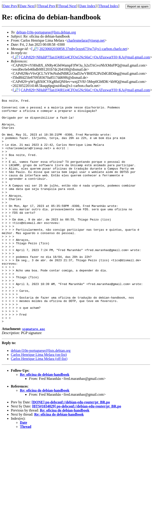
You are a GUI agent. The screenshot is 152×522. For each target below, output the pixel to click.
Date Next (27, 6)
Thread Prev (47, 6)
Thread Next (67, 6)
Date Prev (10, 6)
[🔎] (34, 49)
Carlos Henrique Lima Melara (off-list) (39, 403)
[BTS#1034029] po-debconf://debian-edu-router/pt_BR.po (76, 451)
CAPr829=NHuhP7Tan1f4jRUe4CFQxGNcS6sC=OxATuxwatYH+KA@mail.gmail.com (85, 57)
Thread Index (108, 6)
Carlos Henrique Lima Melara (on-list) (39, 399)
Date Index (88, 6)
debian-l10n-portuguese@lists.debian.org (46, 32)
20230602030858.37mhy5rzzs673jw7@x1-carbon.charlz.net (83, 49)
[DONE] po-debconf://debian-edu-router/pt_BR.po (71, 447)
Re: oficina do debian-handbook (44, 419)
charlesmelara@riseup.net (86, 40)
